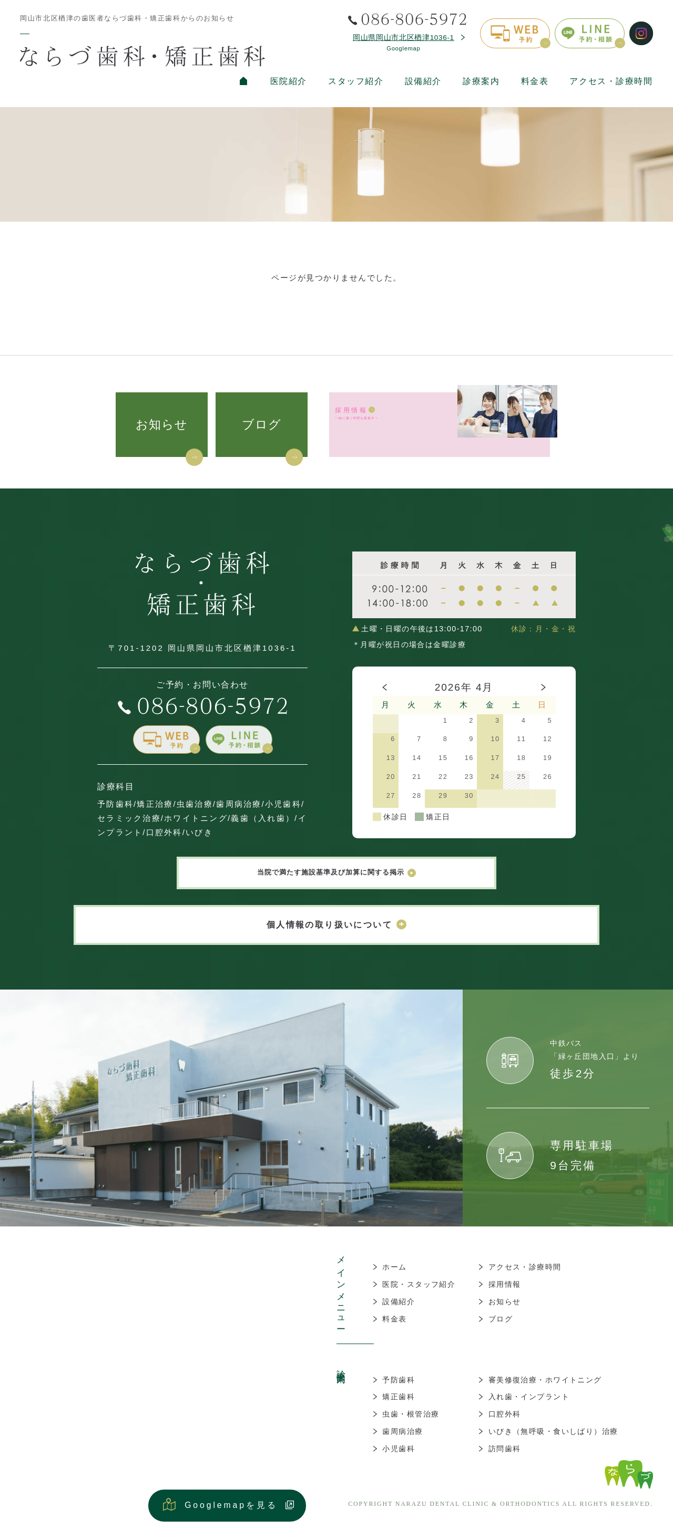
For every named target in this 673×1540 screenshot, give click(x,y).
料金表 (535, 81)
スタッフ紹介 (355, 81)
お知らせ (162, 424)
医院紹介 (288, 81)
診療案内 (481, 81)
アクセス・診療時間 (610, 81)
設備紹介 (423, 81)
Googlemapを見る (231, 1513)
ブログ (262, 424)
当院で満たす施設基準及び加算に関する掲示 (337, 876)
